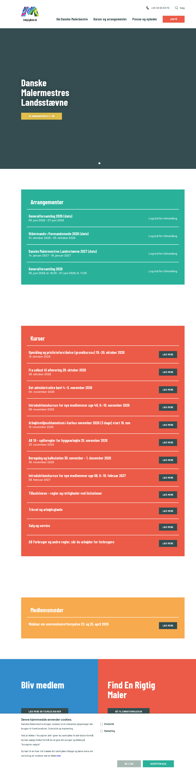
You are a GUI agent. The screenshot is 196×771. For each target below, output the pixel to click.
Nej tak (129, 763)
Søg (180, 7)
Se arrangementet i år (41, 101)
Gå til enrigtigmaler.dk (128, 683)
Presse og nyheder (144, 19)
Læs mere (168, 326)
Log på (173, 19)
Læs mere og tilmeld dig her (45, 683)
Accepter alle (158, 763)
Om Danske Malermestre (72, 19)
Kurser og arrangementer (110, 19)
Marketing (109, 730)
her (59, 755)
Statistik (109, 724)
